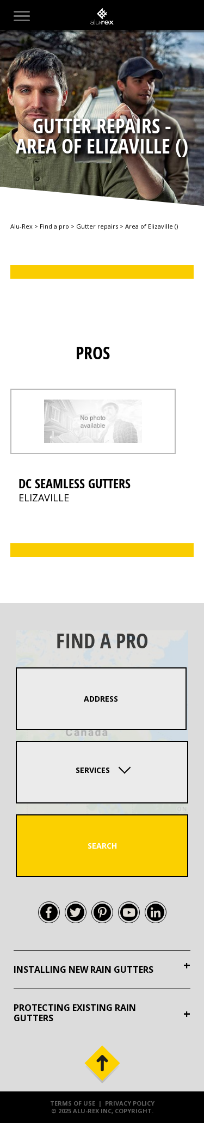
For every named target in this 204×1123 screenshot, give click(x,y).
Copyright (133, 1111)
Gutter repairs (97, 226)
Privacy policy (129, 1103)
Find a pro (54, 226)
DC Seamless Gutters (74, 483)
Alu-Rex (21, 226)
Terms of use (72, 1103)
